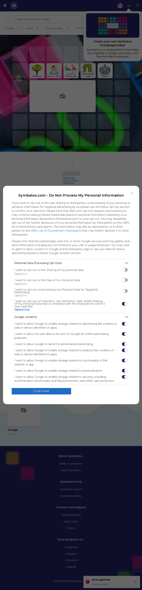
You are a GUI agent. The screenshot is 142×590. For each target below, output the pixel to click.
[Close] (131, 193)
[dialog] (71, 295)
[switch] (125, 270)
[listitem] (71, 263)
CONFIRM (41, 391)
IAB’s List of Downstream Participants (56, 230)
